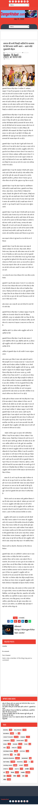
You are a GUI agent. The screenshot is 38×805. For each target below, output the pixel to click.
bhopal (5, 730)
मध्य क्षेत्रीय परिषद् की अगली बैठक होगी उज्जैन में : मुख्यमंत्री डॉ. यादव (19, 708)
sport (21, 766)
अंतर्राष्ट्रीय (27, 769)
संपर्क (23, 776)
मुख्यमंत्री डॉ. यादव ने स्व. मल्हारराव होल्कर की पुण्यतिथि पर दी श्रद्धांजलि (18, 718)
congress (6, 741)
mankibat (25, 759)
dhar (5, 745)
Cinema (22, 737)
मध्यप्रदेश (7, 59)
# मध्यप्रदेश (21, 618)
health (14, 748)
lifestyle (6, 755)
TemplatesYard (5, 800)
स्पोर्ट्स (4, 780)
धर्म (4, 773)
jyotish (22, 752)
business (6, 734)
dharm (15, 745)
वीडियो (14, 776)
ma (15, 755)
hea (4, 748)
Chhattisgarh (8, 737)
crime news (20, 741)
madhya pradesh (8, 759)
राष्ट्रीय (4, 776)
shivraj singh (7, 766)
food (25, 745)
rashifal (20, 762)
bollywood (17, 730)
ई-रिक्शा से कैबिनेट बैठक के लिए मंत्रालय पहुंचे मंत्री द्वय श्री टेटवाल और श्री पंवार (17, 715)
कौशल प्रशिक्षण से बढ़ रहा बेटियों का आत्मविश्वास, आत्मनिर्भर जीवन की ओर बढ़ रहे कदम (18, 711)
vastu (17, 769)
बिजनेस (12, 773)
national (6, 762)
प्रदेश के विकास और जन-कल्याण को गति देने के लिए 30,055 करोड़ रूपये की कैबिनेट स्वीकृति (18, 705)
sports (5, 769)
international (8, 752)
